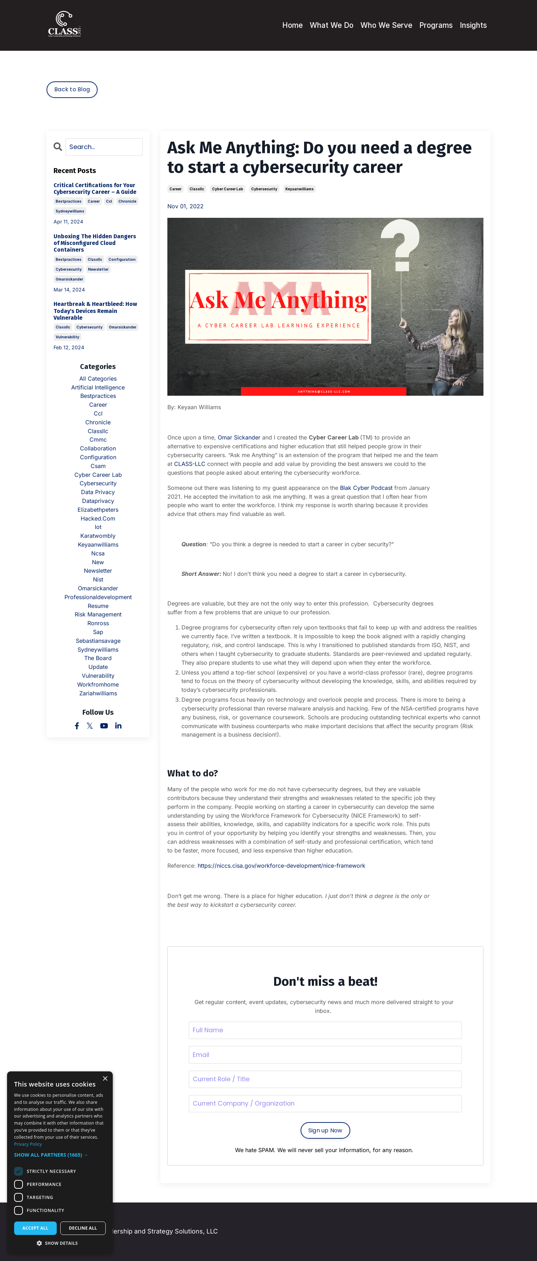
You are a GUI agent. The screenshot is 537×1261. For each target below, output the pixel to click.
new (98, 561)
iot (98, 526)
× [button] (104, 1079)
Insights (473, 24)
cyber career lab (227, 189)
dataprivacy (98, 500)
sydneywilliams (70, 211)
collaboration (98, 447)
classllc (197, 189)
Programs (434, 24)
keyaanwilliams (299, 189)
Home (287, 24)
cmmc (98, 439)
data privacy (98, 491)
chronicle (127, 201)
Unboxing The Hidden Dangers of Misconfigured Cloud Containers (95, 243)
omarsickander (69, 279)
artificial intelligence (98, 386)
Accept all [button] (36, 1228)
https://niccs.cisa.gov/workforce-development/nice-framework (281, 865)
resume (98, 605)
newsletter (98, 269)
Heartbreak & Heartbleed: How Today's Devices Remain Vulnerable (95, 311)
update (98, 666)
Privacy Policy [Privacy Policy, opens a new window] (28, 1144)
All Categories (98, 378)
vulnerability (67, 336)
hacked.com (98, 518)
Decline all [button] (83, 1228)
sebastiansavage (98, 640)
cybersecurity (264, 189)
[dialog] (60, 1162)
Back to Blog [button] (72, 89)
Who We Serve (383, 24)
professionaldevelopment (98, 596)
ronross (98, 622)
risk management (98, 614)
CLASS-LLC (189, 463)
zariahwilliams (98, 692)
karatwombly (98, 535)
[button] (60, 1155)
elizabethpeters (98, 509)
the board (98, 658)
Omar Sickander (239, 437)
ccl (109, 201)
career (175, 189)
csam (98, 465)
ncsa (98, 552)
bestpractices (68, 201)
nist (98, 579)
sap (98, 631)
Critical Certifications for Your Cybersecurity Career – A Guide (95, 188)
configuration (122, 259)
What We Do (327, 24)
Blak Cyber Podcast (366, 487)
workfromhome (98, 684)
